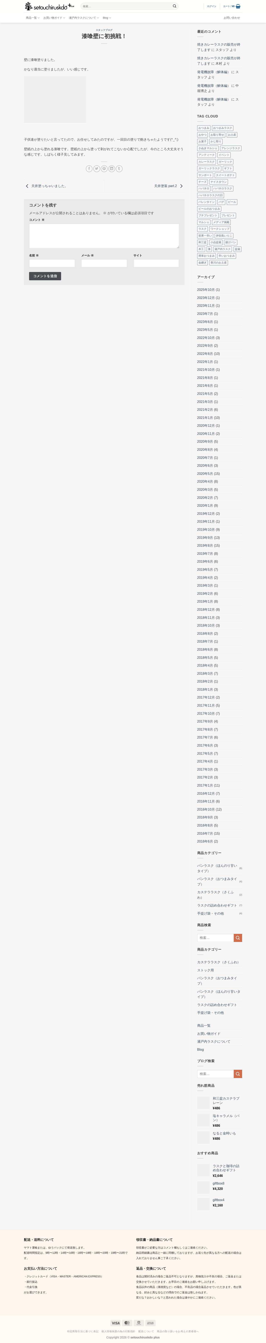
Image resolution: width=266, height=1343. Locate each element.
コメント (36, 219)
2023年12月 (206, 298)
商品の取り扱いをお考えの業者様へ (178, 1331)
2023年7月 (205, 314)
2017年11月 (206, 705)
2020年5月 (205, 473)
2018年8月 (205, 633)
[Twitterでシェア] (96, 168)
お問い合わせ (232, 17)
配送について (146, 1331)
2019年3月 (205, 585)
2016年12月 (206, 793)
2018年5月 (205, 657)
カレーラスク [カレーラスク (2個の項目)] (206, 161)
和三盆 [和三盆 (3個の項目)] (202, 242)
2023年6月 (205, 322)
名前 (34, 255)
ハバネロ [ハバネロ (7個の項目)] (203, 188)
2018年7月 (205, 641)
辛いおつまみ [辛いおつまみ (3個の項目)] (227, 255)
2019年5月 (205, 569)
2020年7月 (205, 457)
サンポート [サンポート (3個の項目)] (205, 175)
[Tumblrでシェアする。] (119, 168)
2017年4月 (205, 761)
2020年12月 (206, 425)
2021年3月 (205, 402)
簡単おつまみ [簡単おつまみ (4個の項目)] (206, 255)
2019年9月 (205, 537)
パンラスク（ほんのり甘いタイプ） (217, 868)
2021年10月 (206, 369)
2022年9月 (205, 345)
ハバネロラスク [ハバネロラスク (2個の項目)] (222, 188)
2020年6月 (205, 465)
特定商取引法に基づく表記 (83, 1331)
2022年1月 (205, 362)
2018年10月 (206, 625)
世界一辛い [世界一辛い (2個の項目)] (205, 235)
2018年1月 (205, 689)
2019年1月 (205, 601)
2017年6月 (205, 745)
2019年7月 (205, 553)
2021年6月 (205, 385)
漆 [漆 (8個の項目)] (209, 249)
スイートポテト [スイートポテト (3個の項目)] (225, 175)
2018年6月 (205, 649)
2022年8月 (205, 353)
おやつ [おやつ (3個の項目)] (202, 134)
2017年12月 (206, 697)
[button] (212, 6)
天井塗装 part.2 (169, 186)
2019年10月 (206, 529)
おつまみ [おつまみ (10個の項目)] (203, 127)
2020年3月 (205, 489)
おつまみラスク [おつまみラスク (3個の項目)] (222, 127)
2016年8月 (205, 825)
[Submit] (174, 6)
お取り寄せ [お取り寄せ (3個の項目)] (217, 134)
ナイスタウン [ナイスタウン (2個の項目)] (219, 181)
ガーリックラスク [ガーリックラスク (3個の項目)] (209, 168)
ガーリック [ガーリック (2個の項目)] (225, 161)
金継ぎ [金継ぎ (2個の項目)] (202, 262)
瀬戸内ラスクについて (84, 18)
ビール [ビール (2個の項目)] (232, 201)
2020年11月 (206, 433)
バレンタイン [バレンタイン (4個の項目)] (206, 201)
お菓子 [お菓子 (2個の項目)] (202, 141)
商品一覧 (32, 18)
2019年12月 (206, 513)
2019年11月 (206, 521)
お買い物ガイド (54, 18)
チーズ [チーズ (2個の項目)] (202, 181)
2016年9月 (205, 817)
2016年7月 (205, 833)
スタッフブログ (104, 30)
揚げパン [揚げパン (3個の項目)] (230, 242)
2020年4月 (205, 481)
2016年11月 (206, 801)
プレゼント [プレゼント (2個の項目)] (228, 215)
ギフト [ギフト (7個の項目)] (228, 168)
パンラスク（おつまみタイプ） (217, 881)
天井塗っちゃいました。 (46, 186)
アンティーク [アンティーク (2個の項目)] (206, 154)
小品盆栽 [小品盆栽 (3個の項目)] (216, 242)
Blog (107, 18)
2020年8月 (205, 449)
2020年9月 (205, 441)
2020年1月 (205, 505)
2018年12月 (206, 609)
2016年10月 (206, 809)
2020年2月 (205, 497)
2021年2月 (205, 409)
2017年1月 (205, 785)
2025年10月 (206, 289)
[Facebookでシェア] (89, 168)
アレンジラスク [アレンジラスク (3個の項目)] (230, 148)
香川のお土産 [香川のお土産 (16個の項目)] (219, 262)
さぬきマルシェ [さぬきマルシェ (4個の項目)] (207, 148)
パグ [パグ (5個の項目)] (221, 201)
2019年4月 (205, 577)
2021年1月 (205, 417)
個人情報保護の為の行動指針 (118, 1331)
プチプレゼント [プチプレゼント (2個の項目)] (207, 215)
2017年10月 (206, 713)
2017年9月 (205, 721)
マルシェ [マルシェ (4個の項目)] (203, 222)
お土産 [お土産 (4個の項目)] (232, 134)
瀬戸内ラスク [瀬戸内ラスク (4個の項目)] (222, 249)
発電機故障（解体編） (213, 72)
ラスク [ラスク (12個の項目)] (202, 228)
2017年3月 (205, 769)
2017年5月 (205, 753)
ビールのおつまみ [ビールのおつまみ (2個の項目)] (209, 208)
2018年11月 (206, 617)
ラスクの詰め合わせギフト (217, 905)
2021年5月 (205, 393)
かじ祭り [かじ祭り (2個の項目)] (216, 141)
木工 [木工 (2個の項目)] (201, 249)
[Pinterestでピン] (104, 168)
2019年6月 (205, 561)
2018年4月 (205, 665)
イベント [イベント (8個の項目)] (224, 154)
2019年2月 (205, 593)
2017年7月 (205, 737)
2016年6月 (205, 841)
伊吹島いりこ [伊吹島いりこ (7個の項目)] (224, 235)
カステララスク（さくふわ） (215, 894)
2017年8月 (205, 729)
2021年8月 (205, 378)
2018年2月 (205, 681)
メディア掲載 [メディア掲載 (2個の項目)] (221, 222)
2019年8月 (205, 545)
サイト (137, 255)
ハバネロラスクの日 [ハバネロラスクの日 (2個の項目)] (210, 195)
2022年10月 (206, 338)
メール (87, 255)
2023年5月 (205, 329)
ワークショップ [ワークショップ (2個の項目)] (220, 228)
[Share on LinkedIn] (111, 168)
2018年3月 (205, 673)
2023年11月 (206, 305)
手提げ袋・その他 (210, 913)
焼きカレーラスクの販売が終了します (218, 47)
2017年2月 (205, 777)
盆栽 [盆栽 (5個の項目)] (237, 249)
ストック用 (205, 970)
